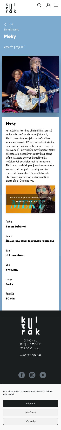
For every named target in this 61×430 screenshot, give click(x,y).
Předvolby (31, 421)
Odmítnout (30, 412)
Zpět (8, 24)
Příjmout (30, 403)
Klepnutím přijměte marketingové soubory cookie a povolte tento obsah (30, 199)
